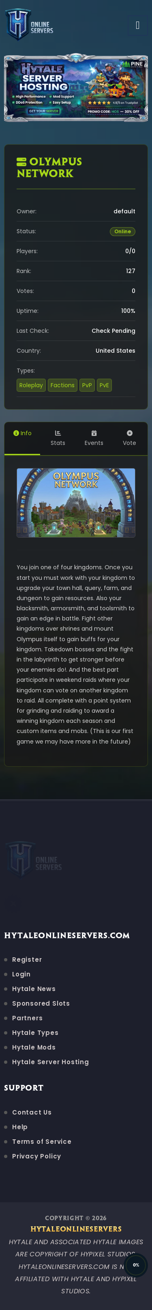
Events (94, 438)
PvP (87, 385)
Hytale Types (35, 1032)
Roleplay (31, 385)
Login (21, 974)
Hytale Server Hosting (50, 1062)
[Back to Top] (136, 1265)
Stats (58, 438)
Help (20, 1127)
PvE (104, 385)
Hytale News (34, 989)
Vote (129, 438)
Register (27, 959)
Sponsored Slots (41, 1003)
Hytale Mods (34, 1047)
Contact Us (32, 1112)
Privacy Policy (36, 1156)
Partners (27, 1018)
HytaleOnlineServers (76, 1229)
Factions (63, 385)
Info (22, 433)
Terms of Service (42, 1141)
